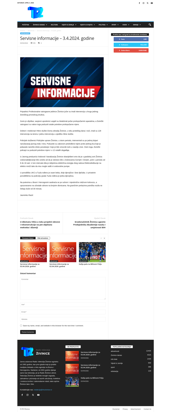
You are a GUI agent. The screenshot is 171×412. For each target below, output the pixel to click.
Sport (115, 25)
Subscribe (143, 50)
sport (113, 367)
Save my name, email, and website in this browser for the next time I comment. (53, 326)
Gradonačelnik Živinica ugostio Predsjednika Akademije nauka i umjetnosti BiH (89, 224)
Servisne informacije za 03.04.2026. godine (30, 265)
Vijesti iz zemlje (69, 25)
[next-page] (104, 238)
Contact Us (147, 409)
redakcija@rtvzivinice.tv (43, 390)
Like (145, 39)
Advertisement (136, 409)
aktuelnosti (31, 31)
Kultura (54, 25)
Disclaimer (116, 409)
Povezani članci (28, 238)
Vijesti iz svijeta (87, 25)
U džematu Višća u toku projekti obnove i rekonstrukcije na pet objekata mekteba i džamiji (40, 224)
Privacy (125, 409)
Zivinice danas (116, 355)
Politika (103, 25)
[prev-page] (101, 238)
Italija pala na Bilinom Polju (90, 264)
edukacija (114, 371)
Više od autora (42, 238)
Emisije (137, 25)
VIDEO (125, 25)
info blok (114, 359)
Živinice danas (40, 25)
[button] (150, 25)
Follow (143, 45)
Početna (25, 25)
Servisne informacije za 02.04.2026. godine (59, 265)
